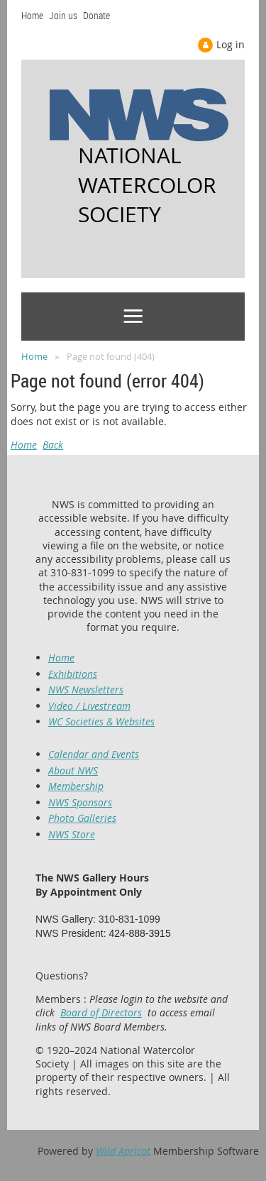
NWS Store (71, 834)
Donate (96, 15)
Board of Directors (101, 1012)
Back (53, 444)
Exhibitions (72, 674)
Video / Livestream (89, 706)
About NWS (73, 770)
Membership (76, 786)
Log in (230, 44)
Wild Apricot (123, 1151)
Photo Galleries (82, 818)
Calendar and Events (93, 754)
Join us (63, 15)
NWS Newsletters (85, 689)
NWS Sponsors (80, 802)
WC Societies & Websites (101, 721)
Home (32, 15)
